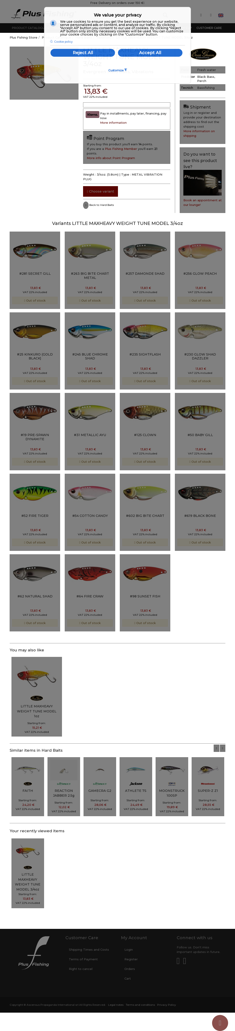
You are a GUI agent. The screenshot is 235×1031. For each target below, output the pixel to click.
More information (113, 122)
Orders (129, 969)
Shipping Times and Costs (89, 949)
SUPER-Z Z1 (208, 791)
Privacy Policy (166, 1004)
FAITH (27, 791)
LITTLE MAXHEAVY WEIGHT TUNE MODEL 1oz (36, 711)
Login (128, 949)
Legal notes (115, 1004)
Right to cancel (80, 969)
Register (131, 959)
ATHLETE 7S (135, 791)
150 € (140, 3)
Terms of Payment (83, 959)
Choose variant (100, 191)
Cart (127, 978)
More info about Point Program (111, 158)
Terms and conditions (140, 1004)
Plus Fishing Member (121, 149)
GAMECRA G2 (99, 791)
